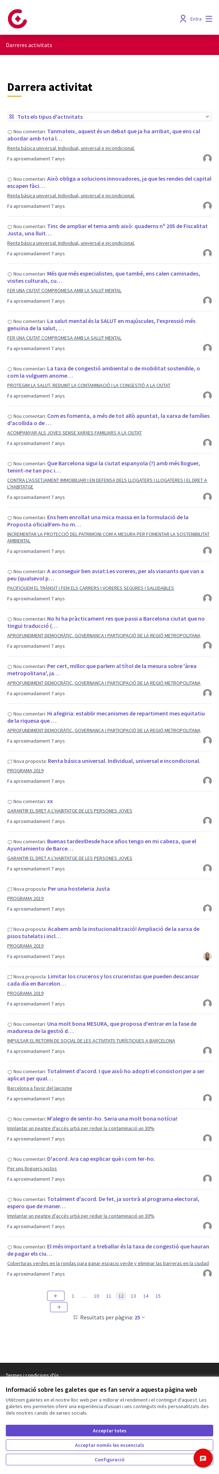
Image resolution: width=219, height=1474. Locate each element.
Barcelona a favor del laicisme (39, 1088)
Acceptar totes (110, 1430)
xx (50, 801)
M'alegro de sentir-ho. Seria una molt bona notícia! (112, 1118)
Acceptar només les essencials (109, 1445)
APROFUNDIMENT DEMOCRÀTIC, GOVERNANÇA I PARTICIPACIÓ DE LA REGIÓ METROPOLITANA (104, 635)
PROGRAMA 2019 (25, 770)
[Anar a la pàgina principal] (83, 18)
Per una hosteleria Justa (79, 888)
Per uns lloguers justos (32, 1168)
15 (158, 1296)
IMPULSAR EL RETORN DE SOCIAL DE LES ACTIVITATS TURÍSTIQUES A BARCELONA (91, 1040)
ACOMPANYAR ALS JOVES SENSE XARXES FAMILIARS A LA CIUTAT (74, 432)
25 (140, 1317)
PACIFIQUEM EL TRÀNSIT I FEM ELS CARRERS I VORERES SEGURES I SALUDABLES (90, 588)
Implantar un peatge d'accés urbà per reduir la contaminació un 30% (80, 1128)
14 (145, 1296)
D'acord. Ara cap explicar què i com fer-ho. (101, 1158)
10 (96, 1296)
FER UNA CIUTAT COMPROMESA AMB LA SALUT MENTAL (64, 290)
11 (108, 1296)
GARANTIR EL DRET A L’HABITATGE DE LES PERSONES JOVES (69, 810)
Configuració (109, 1459)
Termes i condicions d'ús (32, 1375)
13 (133, 1296)
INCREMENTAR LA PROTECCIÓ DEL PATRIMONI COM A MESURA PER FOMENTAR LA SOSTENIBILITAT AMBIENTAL (108, 537)
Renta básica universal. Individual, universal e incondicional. (71, 148)
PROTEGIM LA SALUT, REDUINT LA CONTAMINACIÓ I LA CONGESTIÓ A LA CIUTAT (88, 385)
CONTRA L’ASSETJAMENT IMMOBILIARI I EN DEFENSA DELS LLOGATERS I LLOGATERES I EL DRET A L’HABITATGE (107, 483)
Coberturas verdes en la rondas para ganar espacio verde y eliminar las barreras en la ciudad (108, 1263)
